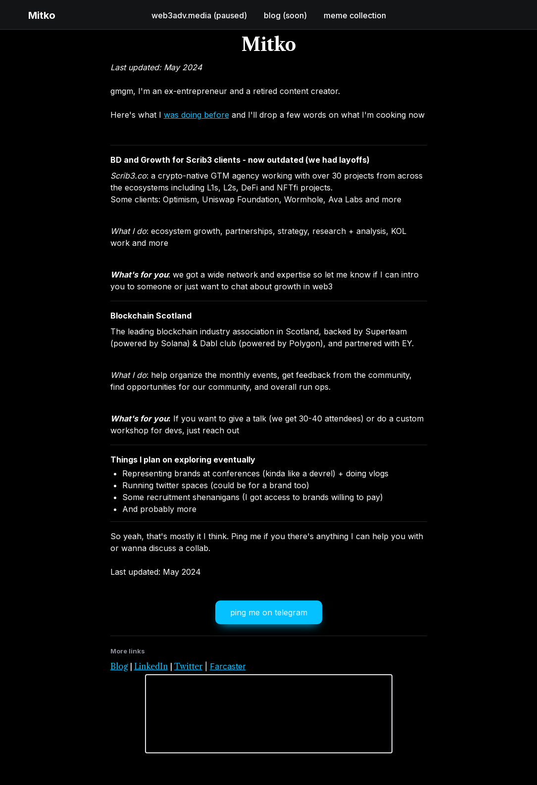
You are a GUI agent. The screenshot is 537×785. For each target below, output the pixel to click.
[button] (16, 15)
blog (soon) (285, 15)
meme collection (355, 15)
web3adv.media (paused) (199, 15)
